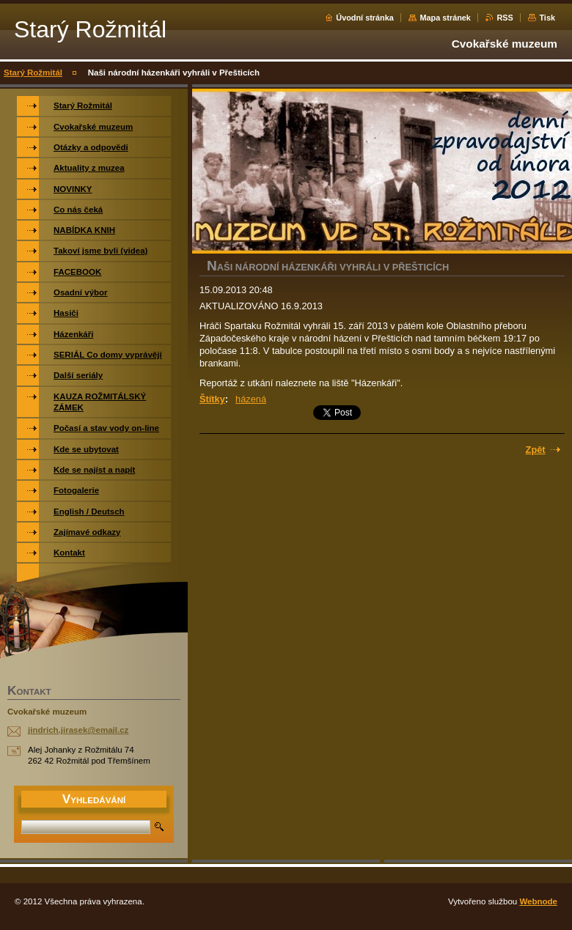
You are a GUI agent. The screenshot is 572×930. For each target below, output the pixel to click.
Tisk (547, 17)
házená (250, 399)
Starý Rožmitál (33, 72)
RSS (504, 17)
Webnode (538, 901)
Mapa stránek (445, 17)
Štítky (212, 399)
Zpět (536, 449)
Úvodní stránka (365, 17)
